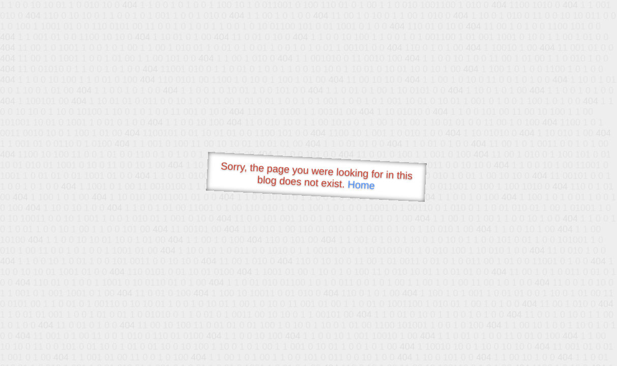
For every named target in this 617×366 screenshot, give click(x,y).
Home (361, 184)
